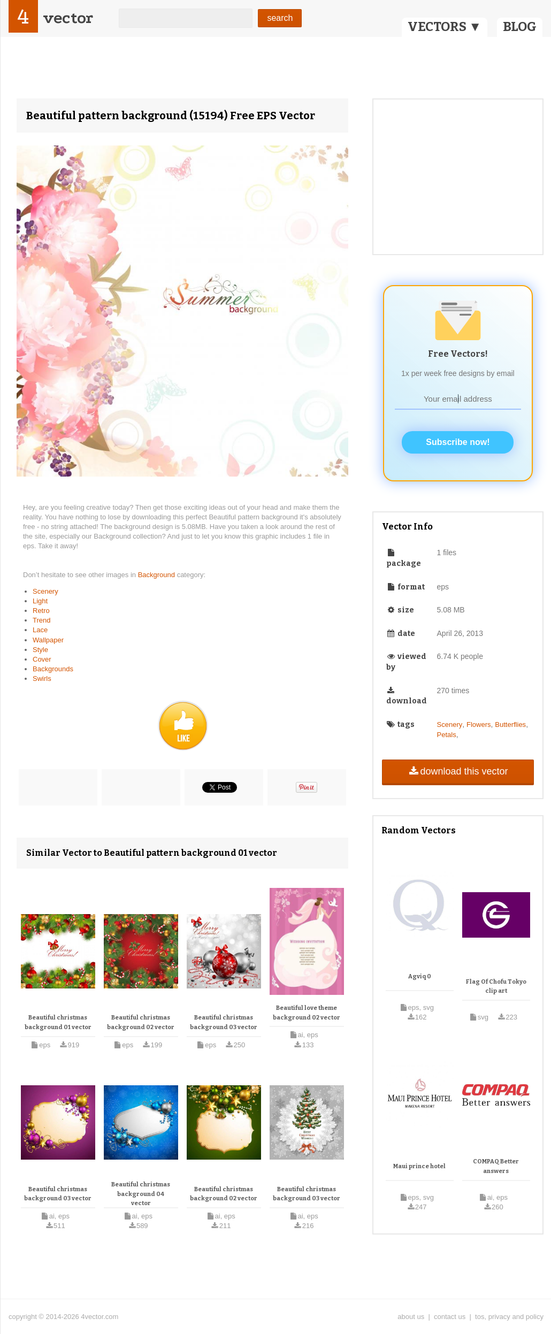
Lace (40, 630)
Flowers (478, 724)
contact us (449, 1317)
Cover (42, 659)
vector (68, 18)
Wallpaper (48, 640)
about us (410, 1317)
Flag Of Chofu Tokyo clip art (496, 986)
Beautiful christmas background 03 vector (223, 1022)
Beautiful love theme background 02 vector (306, 1013)
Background (157, 575)
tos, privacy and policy (509, 1317)
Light (40, 601)
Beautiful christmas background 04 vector (140, 1194)
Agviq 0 (419, 976)
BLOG (520, 26)
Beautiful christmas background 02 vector (140, 1022)
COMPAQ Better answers (496, 1166)
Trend (41, 620)
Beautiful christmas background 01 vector (58, 1022)
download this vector (458, 771)
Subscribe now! (457, 442)
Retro (41, 611)
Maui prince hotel (419, 1166)
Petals (446, 735)
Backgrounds (53, 669)
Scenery (45, 591)
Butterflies (510, 724)
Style (40, 650)
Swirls (42, 678)
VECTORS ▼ (444, 26)
